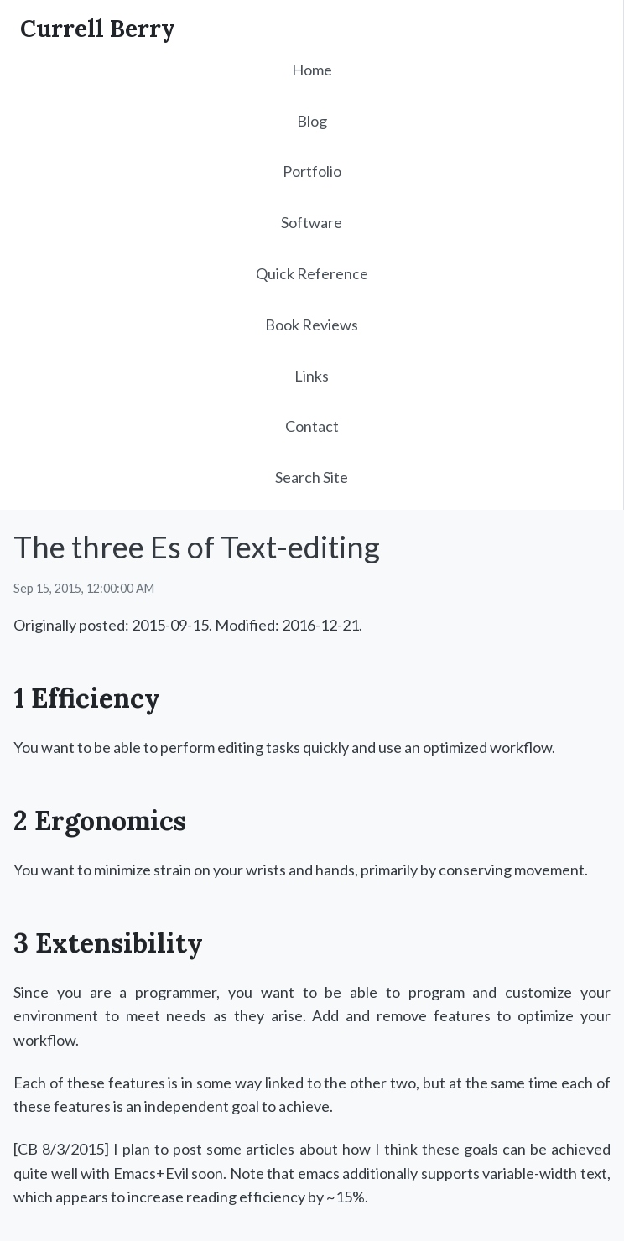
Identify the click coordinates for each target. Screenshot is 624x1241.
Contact (312, 426)
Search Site (311, 477)
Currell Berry (97, 28)
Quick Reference (312, 273)
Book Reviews (311, 324)
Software (311, 222)
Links (311, 375)
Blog (312, 121)
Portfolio (312, 171)
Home (312, 69)
